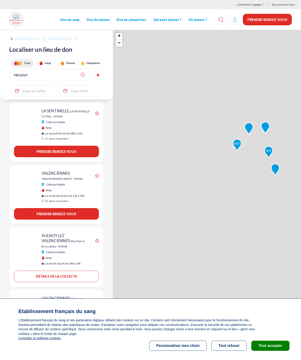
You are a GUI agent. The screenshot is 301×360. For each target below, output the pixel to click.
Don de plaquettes (131, 20)
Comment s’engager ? (250, 4)
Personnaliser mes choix (178, 346)
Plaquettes (93, 63)
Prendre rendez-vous (267, 20)
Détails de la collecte (56, 276)
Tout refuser (229, 346)
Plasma (70, 63)
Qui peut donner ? (167, 20)
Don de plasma (98, 20)
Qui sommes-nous (283, 4)
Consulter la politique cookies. (39, 338)
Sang (48, 63)
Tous (27, 63)
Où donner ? (197, 20)
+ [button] (119, 36)
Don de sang (70, 20)
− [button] (119, 43)
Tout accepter (270, 346)
